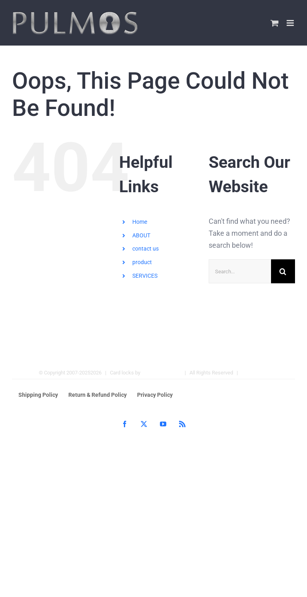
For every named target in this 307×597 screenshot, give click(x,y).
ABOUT (141, 235)
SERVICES (144, 276)
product (142, 262)
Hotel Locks (255, 373)
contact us (145, 248)
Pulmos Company (161, 373)
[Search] (283, 271)
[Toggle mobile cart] (275, 23)
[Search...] (240, 271)
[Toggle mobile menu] (291, 23)
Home (139, 222)
